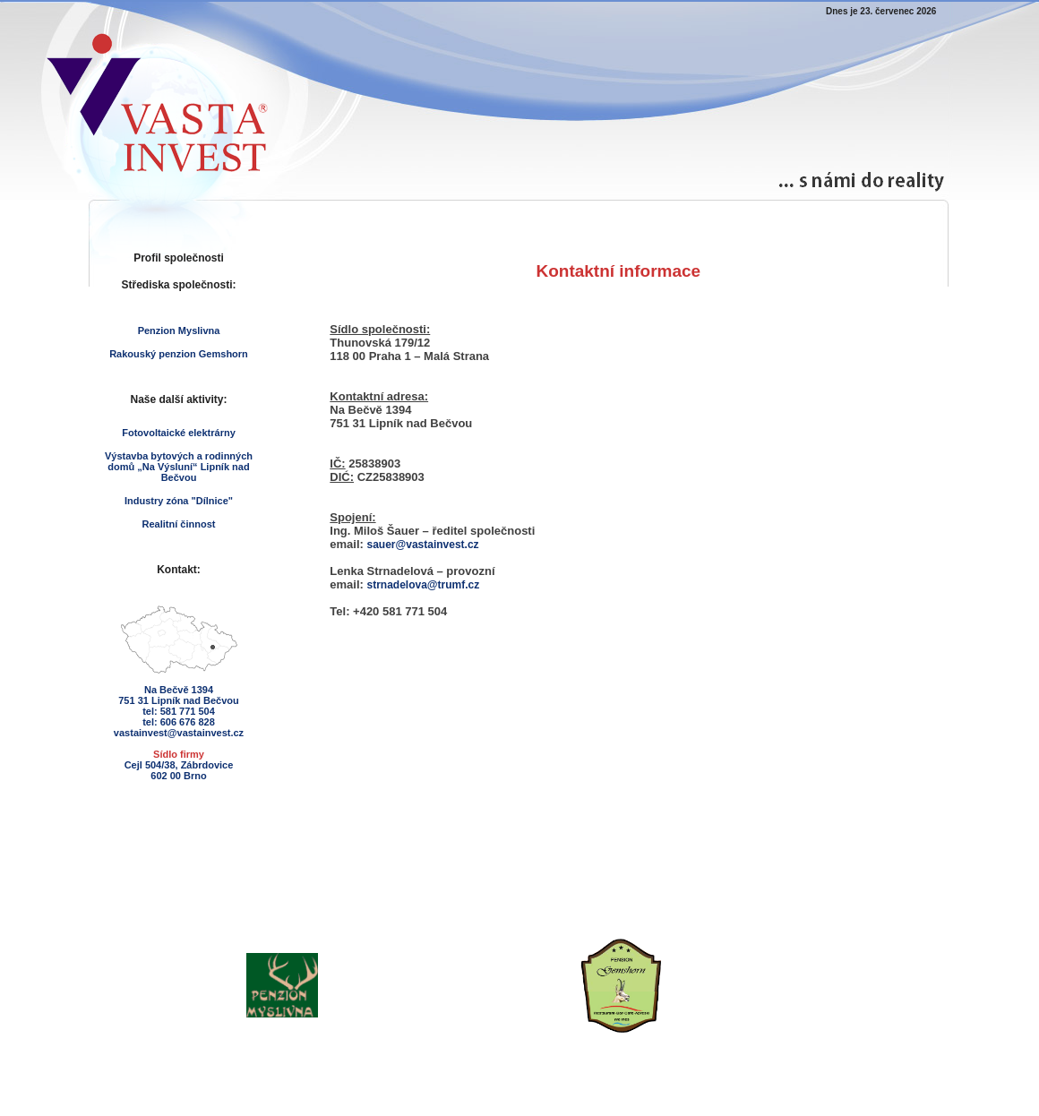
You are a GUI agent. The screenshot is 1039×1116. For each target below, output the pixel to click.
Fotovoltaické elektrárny (179, 432)
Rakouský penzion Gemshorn (178, 353)
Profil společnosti (178, 258)
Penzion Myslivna (179, 330)
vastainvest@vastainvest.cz (179, 732)
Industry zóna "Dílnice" (179, 500)
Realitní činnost (179, 524)
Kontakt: (179, 569)
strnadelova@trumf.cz (423, 585)
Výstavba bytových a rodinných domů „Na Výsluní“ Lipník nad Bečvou (179, 467)
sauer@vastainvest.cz (423, 544)
